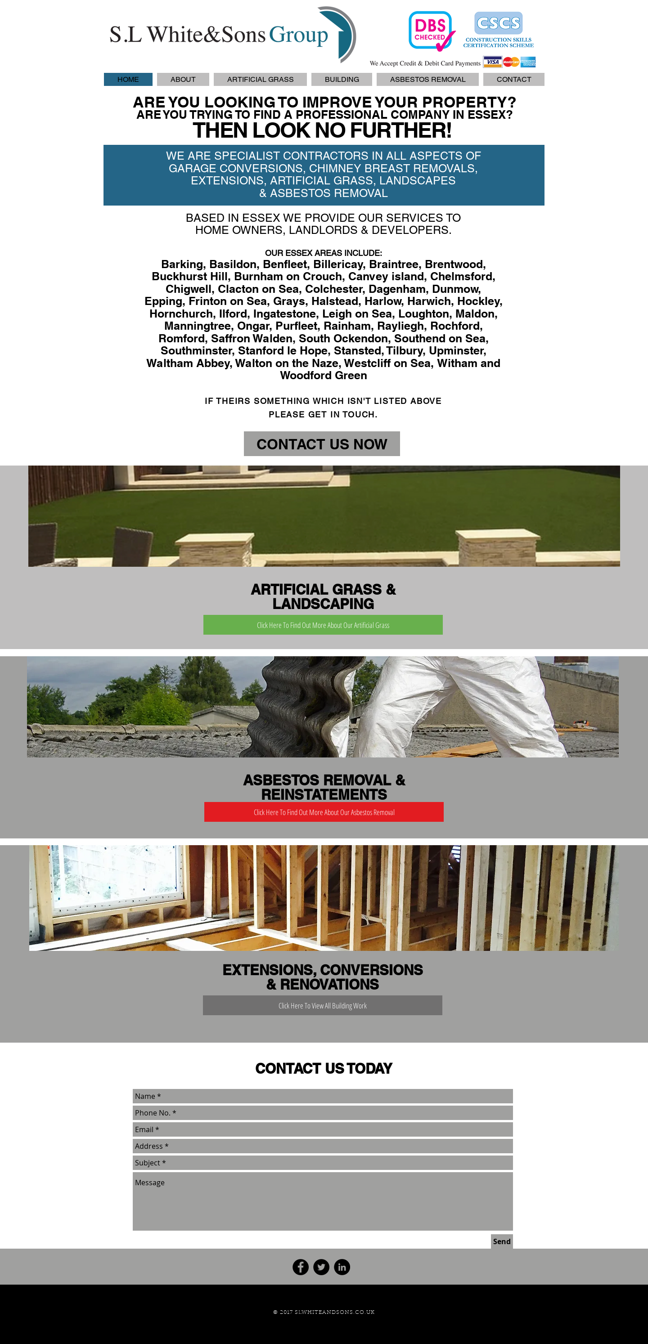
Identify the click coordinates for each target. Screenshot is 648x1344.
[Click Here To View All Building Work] (322, 1005)
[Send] (502, 1241)
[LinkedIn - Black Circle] (342, 1267)
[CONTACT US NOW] (322, 443)
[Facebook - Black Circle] (300, 1267)
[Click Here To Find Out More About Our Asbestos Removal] (324, 812)
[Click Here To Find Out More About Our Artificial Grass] (323, 625)
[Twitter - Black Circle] (321, 1267)
